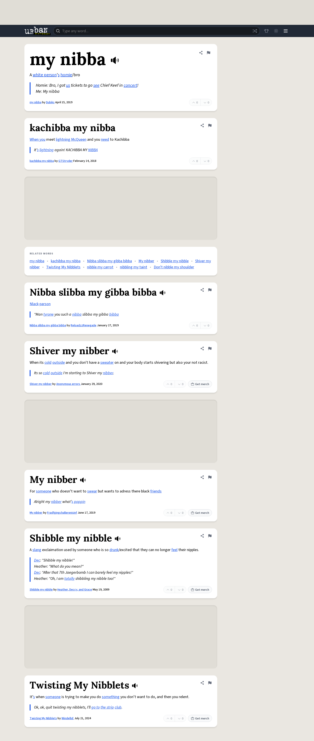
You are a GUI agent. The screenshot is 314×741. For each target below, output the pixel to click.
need (105, 139)
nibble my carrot (100, 267)
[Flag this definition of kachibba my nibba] (209, 125)
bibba (114, 314)
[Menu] (286, 31)
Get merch (200, 384)
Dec (37, 560)
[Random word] (254, 31)
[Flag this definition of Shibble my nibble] (209, 535)
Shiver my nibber (41, 384)
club (118, 707)
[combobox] (156, 31)
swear (92, 491)
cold (47, 362)
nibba (77, 314)
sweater (107, 362)
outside (58, 362)
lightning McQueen (71, 139)
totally (69, 578)
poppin (79, 501)
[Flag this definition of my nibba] (208, 52)
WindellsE (67, 718)
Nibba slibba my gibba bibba (109, 261)
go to (95, 707)
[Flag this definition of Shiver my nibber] (209, 348)
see (96, 85)
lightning (46, 150)
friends (156, 491)
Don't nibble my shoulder (174, 267)
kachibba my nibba (42, 161)
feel (174, 550)
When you (37, 139)
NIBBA (93, 150)
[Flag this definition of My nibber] (209, 477)
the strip (107, 707)
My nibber (146, 261)
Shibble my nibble (175, 261)
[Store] (266, 31)
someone (43, 491)
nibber (108, 373)
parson (45, 304)
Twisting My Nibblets (63, 267)
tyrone (48, 314)
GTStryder (65, 161)
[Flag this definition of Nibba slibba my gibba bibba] (209, 289)
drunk (114, 550)
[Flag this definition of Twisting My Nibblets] (209, 682)
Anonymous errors (68, 384)
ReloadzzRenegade (83, 325)
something (110, 697)
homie (66, 75)
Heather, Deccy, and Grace (74, 589)
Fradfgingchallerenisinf (62, 513)
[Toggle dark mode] (276, 31)
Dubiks (50, 102)
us (68, 85)
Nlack (34, 304)
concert (130, 85)
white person (45, 75)
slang (36, 550)
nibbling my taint (133, 267)
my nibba (35, 102)
